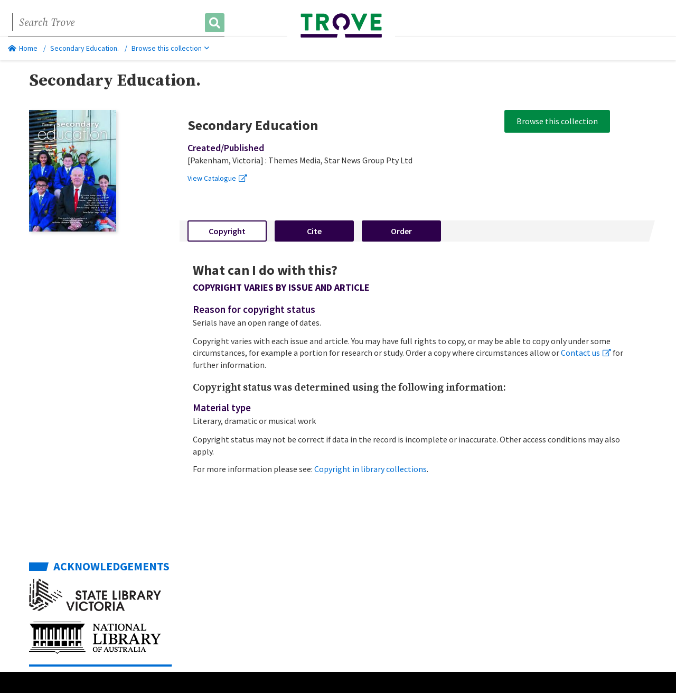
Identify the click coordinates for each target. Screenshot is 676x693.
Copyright (227, 231)
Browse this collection (170, 48)
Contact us (586, 352)
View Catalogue (217, 178)
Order (401, 231)
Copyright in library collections (370, 469)
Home (22, 48)
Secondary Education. (84, 48)
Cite (314, 231)
